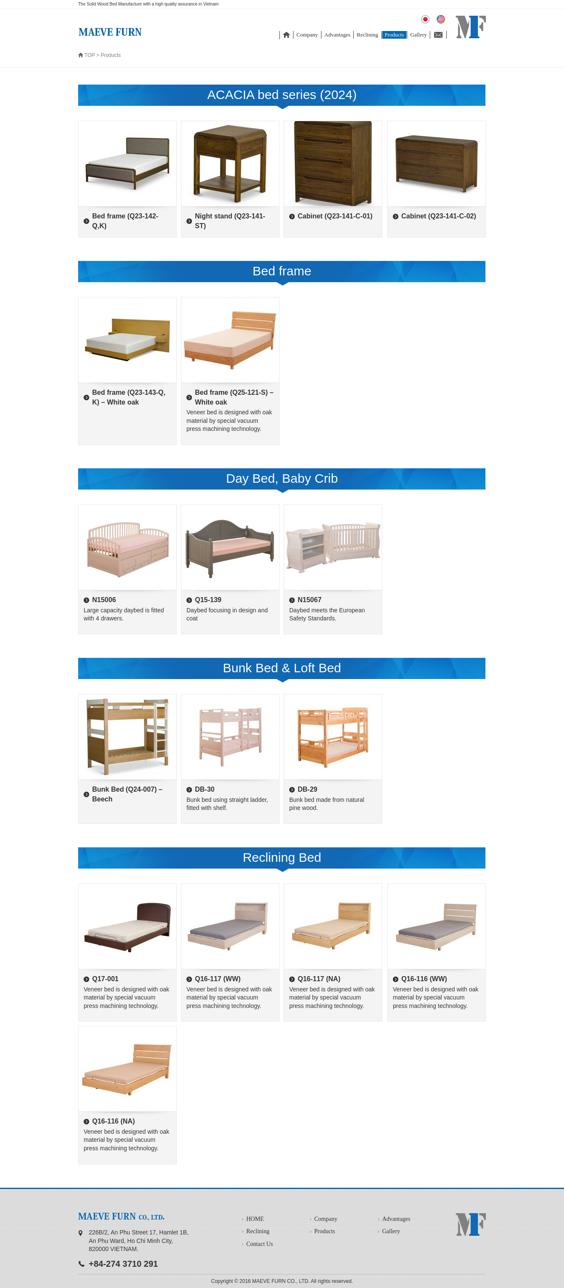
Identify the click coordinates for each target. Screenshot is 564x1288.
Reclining (367, 34)
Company (307, 34)
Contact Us (259, 1244)
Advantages (337, 34)
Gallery (418, 34)
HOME (255, 1219)
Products (394, 34)
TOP (90, 55)
